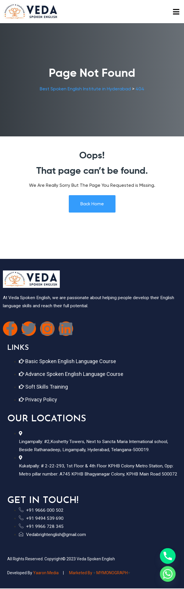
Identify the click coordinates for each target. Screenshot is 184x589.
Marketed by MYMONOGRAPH (99, 572)
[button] (176, 11)
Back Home (92, 204)
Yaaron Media (46, 572)
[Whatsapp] (168, 574)
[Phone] (168, 556)
